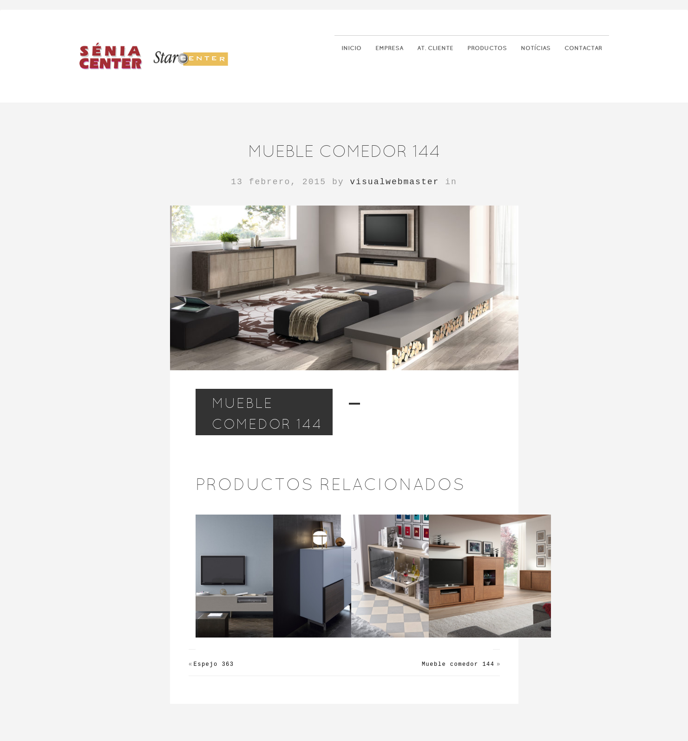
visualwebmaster (394, 182)
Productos (487, 48)
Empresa (389, 48)
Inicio (351, 48)
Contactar (583, 48)
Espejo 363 (214, 664)
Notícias (535, 48)
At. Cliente (435, 48)
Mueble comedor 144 (458, 664)
